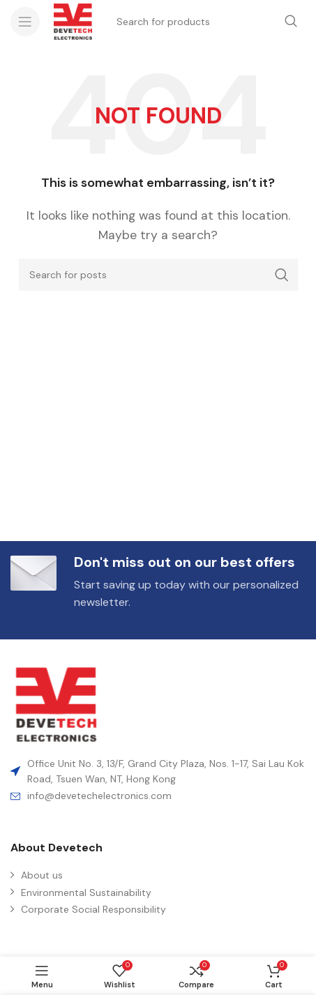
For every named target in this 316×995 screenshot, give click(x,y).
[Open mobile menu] (25, 22)
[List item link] (158, 795)
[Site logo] (73, 20)
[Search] (158, 275)
